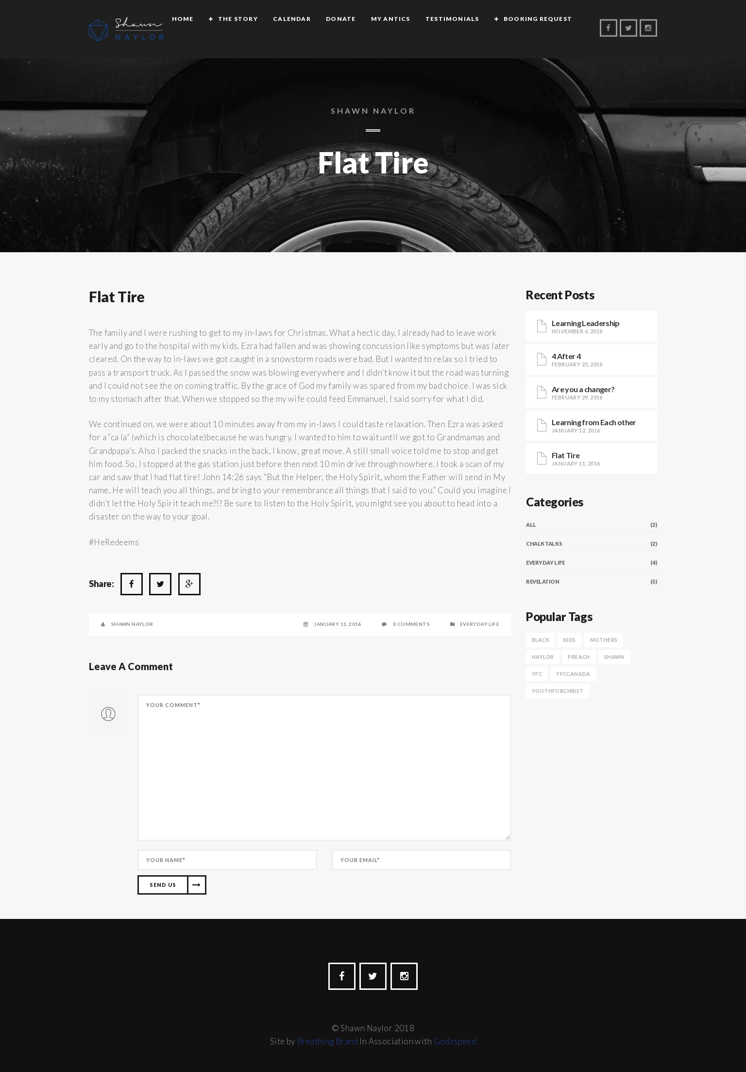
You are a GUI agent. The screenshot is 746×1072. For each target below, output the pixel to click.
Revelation (543, 581)
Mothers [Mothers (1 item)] (604, 640)
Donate (344, 30)
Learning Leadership (586, 323)
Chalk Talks (544, 543)
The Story (241, 30)
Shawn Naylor (132, 624)
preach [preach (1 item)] (579, 657)
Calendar (295, 30)
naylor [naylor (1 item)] (543, 657)
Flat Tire (116, 296)
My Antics (394, 30)
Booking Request (541, 30)
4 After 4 (566, 356)
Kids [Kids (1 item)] (569, 640)
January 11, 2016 (337, 624)
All (531, 524)
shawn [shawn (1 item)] (614, 657)
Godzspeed (455, 1041)
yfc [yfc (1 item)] (537, 674)
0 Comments (411, 624)
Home (186, 30)
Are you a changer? (583, 389)
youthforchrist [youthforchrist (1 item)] (558, 691)
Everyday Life (479, 624)
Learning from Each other (594, 422)
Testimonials (455, 30)
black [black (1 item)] (540, 640)
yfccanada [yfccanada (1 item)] (573, 674)
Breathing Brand (327, 1041)
